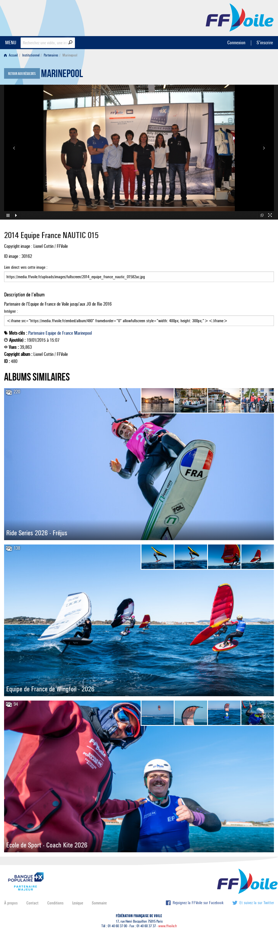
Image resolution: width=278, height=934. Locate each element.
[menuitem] (12, 55)
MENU (10, 42)
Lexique (77, 902)
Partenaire (36, 333)
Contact (32, 902)
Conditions (55, 902)
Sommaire (99, 902)
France (67, 333)
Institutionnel (31, 55)
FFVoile (240, 17)
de (59, 333)
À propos (11, 902)
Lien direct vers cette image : (139, 273)
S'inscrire (265, 42)
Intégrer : (139, 317)
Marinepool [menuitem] (69, 55)
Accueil (11, 55)
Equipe (51, 333)
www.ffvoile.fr (167, 926)
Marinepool (62, 74)
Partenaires (51, 55)
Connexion (236, 42)
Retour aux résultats (22, 74)
